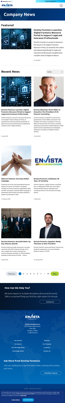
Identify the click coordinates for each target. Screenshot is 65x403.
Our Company (47, 344)
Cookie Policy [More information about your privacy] (23, 395)
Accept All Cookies (28, 400)
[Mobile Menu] (61, 5)
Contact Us (50, 302)
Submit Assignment (50, 1)
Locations (47, 347)
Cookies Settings (16, 400)
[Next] (55, 274)
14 (48, 274)
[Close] (62, 392)
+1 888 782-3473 (33, 333)
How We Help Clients (18, 347)
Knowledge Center (18, 351)
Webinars (47, 340)
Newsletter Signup (50, 373)
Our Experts (18, 344)
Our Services (18, 340)
